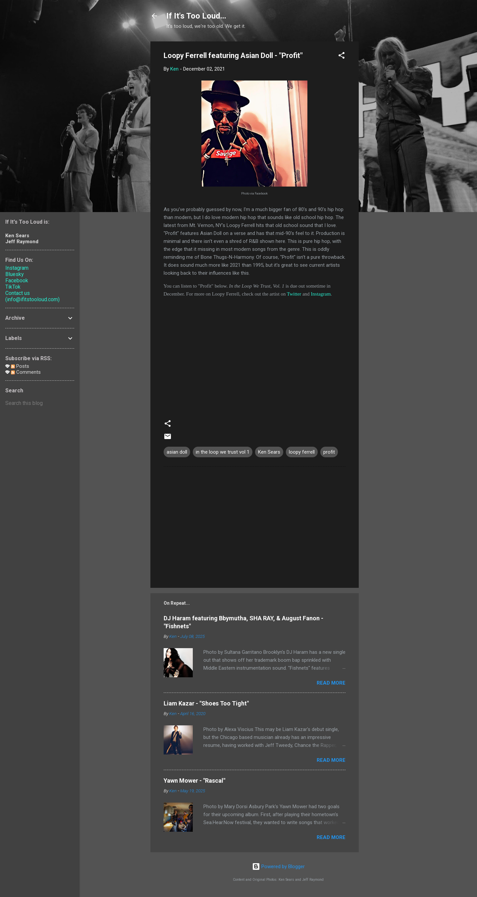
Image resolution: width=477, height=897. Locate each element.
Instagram (321, 294)
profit (329, 452)
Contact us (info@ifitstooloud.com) (32, 296)
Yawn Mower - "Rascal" (194, 780)
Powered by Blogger (278, 866)
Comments (26, 372)
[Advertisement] (385, 140)
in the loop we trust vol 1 (222, 452)
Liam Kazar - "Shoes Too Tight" (206, 703)
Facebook (16, 280)
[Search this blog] (39, 403)
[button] (341, 56)
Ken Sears (269, 452)
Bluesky (14, 274)
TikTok (13, 287)
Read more (331, 683)
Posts (20, 366)
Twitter (294, 294)
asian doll (177, 452)
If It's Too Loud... (196, 16)
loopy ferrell (302, 452)
